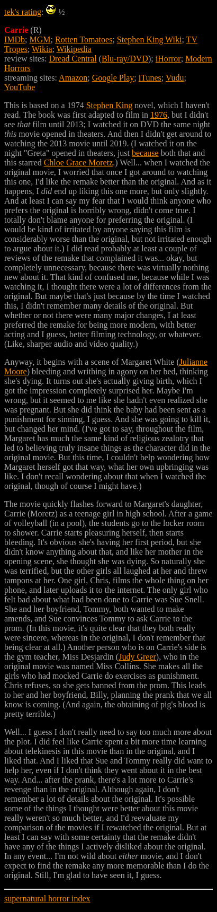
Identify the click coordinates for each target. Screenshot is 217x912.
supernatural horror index (47, 898)
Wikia (42, 49)
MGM (40, 39)
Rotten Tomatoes (83, 39)
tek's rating (22, 11)
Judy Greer (137, 656)
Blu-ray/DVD (125, 58)
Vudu (175, 77)
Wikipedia (74, 49)
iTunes (150, 77)
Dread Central (72, 58)
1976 (158, 114)
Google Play (113, 77)
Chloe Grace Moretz (78, 162)
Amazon (73, 77)
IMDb (14, 39)
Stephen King (109, 105)
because (145, 152)
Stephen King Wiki (149, 39)
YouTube (19, 87)
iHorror (168, 58)
